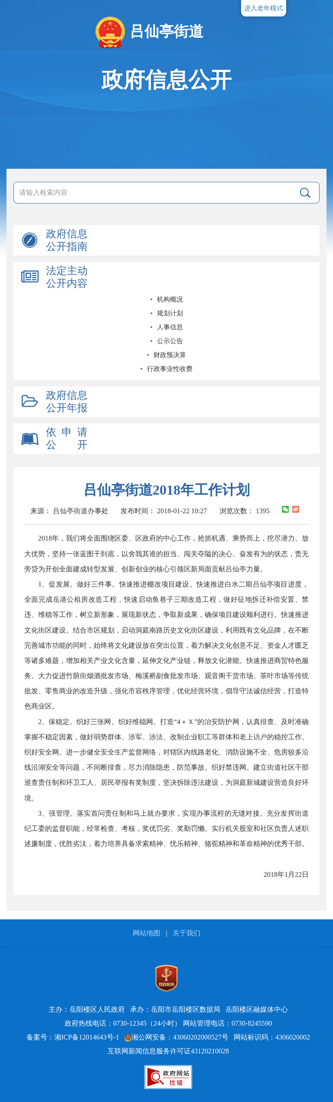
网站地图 (146, 933)
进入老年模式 (263, 8)
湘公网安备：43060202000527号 (176, 1037)
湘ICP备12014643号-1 (86, 1037)
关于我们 (186, 933)
